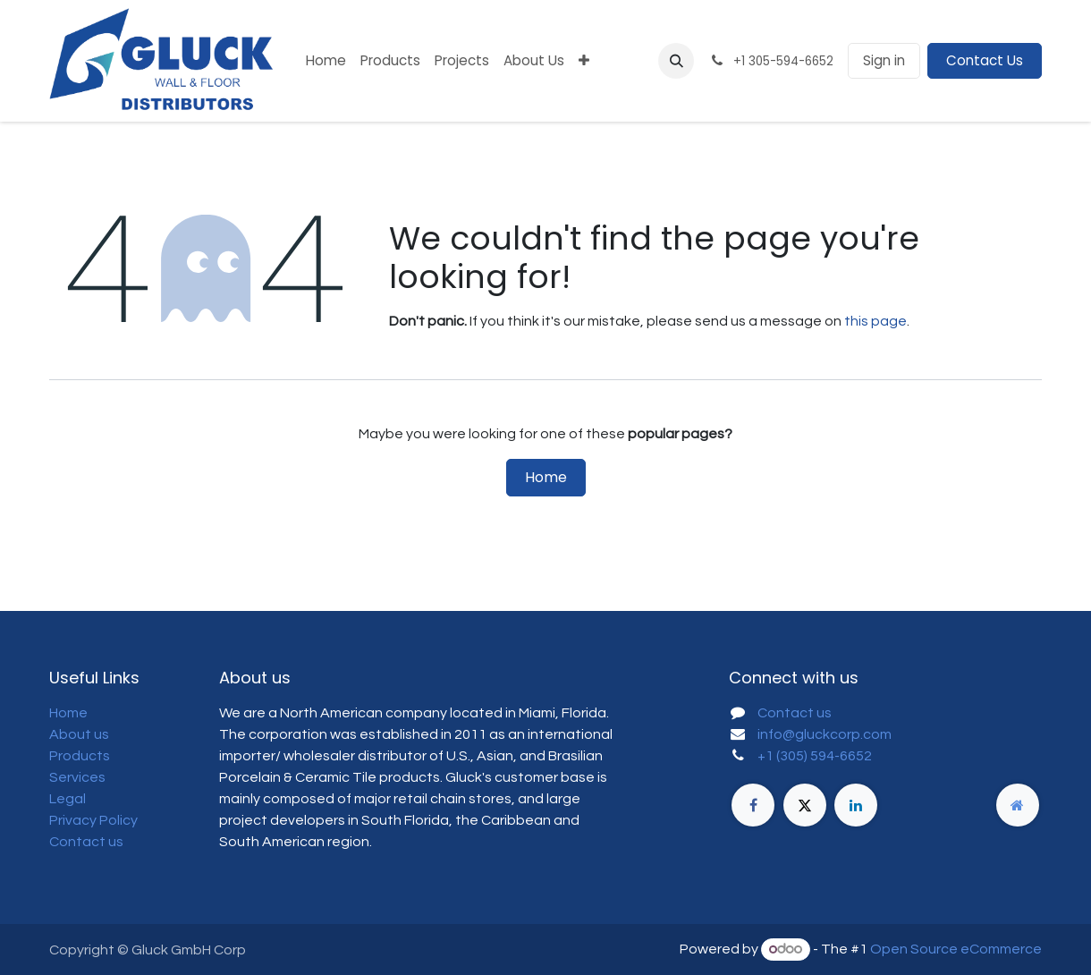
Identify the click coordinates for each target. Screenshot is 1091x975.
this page (875, 321)
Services (77, 777)
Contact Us (984, 60)
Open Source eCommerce (956, 949)
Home (546, 477)
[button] (676, 61)
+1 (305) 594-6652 (814, 756)
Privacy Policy (93, 820)
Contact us (86, 842)
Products (79, 756)
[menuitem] (326, 61)
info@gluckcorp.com (824, 734)
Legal (67, 799)
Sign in (884, 60)
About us (79, 734)
